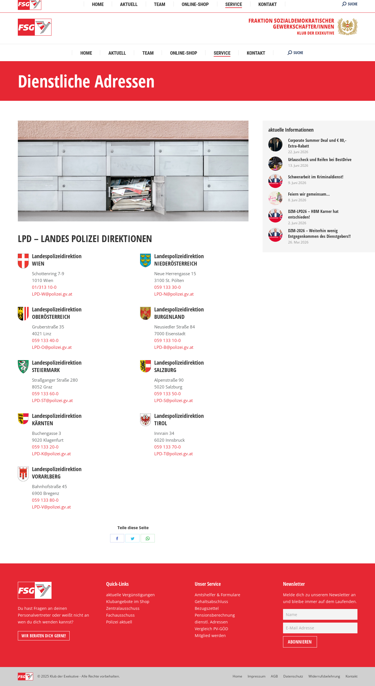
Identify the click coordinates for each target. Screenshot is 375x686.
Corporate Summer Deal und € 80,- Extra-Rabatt (317, 143)
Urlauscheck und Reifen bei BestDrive (320, 159)
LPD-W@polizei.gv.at (52, 294)
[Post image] (275, 144)
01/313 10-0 (44, 287)
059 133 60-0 (45, 393)
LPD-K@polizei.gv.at (51, 453)
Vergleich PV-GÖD (211, 628)
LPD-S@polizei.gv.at (173, 400)
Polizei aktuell (119, 622)
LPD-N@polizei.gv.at (174, 294)
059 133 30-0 (167, 287)
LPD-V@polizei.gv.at (51, 507)
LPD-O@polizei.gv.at (52, 347)
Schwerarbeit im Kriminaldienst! (315, 176)
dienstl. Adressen (211, 622)
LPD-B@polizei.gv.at (173, 347)
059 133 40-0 (45, 340)
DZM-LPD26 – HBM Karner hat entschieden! (313, 214)
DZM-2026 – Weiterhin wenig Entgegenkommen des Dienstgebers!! (319, 233)
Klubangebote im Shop (127, 601)
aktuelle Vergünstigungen (130, 594)
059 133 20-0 (45, 447)
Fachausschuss (120, 615)
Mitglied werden (210, 635)
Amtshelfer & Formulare (217, 594)
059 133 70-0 (167, 447)
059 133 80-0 (45, 500)
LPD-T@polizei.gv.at (173, 453)
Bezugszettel (207, 608)
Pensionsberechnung (215, 615)
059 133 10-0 (167, 340)
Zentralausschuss (123, 608)
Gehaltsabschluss (211, 601)
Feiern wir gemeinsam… (309, 194)
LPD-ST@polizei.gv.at (52, 400)
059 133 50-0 (167, 393)
